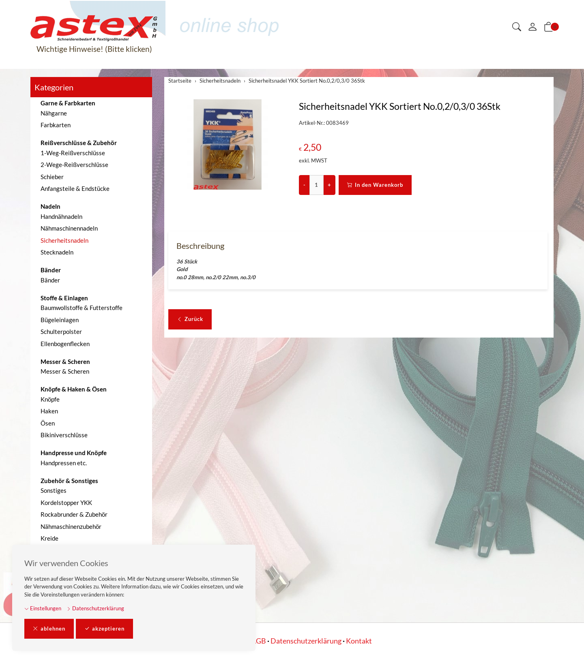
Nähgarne (54, 113)
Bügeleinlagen (60, 319)
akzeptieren (104, 629)
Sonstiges (54, 490)
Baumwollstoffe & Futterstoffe (81, 307)
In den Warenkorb (375, 185)
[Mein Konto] (532, 27)
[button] (516, 27)
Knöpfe (50, 399)
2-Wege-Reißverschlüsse (74, 164)
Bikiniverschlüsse (64, 434)
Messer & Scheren (65, 371)
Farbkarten (56, 124)
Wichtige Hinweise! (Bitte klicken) (94, 48)
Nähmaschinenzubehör (71, 526)
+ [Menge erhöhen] (329, 185)
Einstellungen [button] (42, 608)
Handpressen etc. (64, 462)
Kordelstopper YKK (66, 502)
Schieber (52, 176)
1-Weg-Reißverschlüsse (73, 152)
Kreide (49, 538)
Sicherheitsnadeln (64, 240)
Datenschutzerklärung (95, 608)
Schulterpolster (61, 331)
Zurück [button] (190, 320)
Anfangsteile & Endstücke (75, 188)
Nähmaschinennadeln (69, 228)
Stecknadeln (57, 252)
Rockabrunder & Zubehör (74, 514)
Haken (49, 411)
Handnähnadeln (61, 216)
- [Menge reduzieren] (304, 185)
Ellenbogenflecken (65, 343)
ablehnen (49, 629)
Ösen (48, 423)
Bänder (50, 280)
